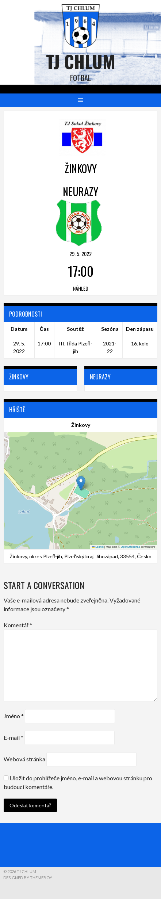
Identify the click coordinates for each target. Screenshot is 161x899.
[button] (80, 483)
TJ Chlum (80, 61)
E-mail (13, 737)
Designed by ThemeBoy (27, 877)
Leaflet (98, 546)
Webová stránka (24, 758)
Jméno (14, 715)
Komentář (18, 624)
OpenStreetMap (130, 546)
